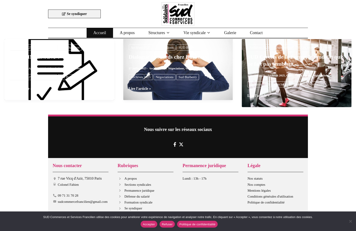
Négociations (46, 47)
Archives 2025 (22, 47)
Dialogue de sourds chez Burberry (168, 57)
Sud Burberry (74, 68)
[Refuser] (350, 221)
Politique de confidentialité (197, 224)
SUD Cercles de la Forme (315, 47)
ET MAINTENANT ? (35, 57)
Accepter (149, 224)
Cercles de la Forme (299, 75)
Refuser (167, 224)
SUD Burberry (70, 47)
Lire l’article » (21, 89)
